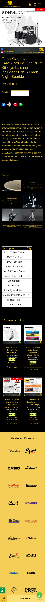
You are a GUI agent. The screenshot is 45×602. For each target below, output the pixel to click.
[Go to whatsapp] (39, 595)
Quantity (5, 92)
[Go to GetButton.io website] (39, 599)
